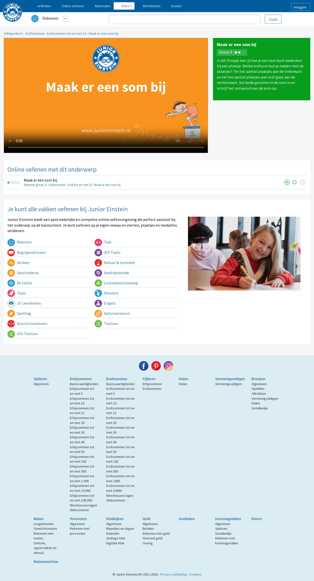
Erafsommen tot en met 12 (66, 33)
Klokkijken (115, 519)
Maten (39, 519)
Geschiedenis (23, 272)
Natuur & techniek (115, 262)
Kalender (113, 533)
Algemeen (41, 384)
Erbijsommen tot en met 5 (82, 391)
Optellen (258, 388)
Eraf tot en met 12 (80, 185)
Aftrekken (259, 393)
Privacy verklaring (173, 574)
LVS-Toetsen (22, 333)
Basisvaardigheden (84, 384)
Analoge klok (115, 538)
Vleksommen (79, 510)
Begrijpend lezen (26, 252)
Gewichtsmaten (45, 528)
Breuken (258, 379)
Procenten (78, 519)
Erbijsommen (81, 379)
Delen (183, 379)
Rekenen (50, 18)
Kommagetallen (228, 519)
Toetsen (106, 323)
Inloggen (300, 7)
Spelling (19, 313)
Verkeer (18, 262)
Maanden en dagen (120, 528)
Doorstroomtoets (27, 323)
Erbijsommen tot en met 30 (82, 430)
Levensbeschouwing (116, 282)
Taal (103, 241)
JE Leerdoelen (24, 303)
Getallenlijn (260, 408)
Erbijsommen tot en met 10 (82, 401)
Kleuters (107, 292)
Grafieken (187, 519)
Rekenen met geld (156, 533)
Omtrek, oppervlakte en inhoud (45, 548)
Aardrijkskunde (112, 272)
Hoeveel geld (152, 538)
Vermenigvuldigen (230, 379)
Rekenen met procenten (80, 531)
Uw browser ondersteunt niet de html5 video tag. (106, 95)
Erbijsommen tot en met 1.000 (82, 478)
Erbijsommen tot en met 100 (82, 459)
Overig (148, 543)
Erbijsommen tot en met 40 (82, 439)
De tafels (19, 282)
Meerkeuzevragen (83, 505)
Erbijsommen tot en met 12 (82, 410)
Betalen (148, 528)
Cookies (195, 574)
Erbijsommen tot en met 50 (82, 449)
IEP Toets (108, 252)
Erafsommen (35, 33)
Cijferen (149, 379)
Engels (105, 303)
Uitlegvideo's (13, 33)
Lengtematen (43, 524)
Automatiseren (112, 313)
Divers (257, 519)
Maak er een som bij (103, 33)
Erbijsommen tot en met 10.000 (82, 488)
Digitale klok (115, 543)
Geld (146, 519)
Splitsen (40, 379)
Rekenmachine (46, 562)
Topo (16, 292)
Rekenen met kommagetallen (226, 540)
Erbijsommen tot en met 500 (82, 469)
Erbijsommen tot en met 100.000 (82, 498)
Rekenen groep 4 (35, 185)
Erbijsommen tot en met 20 (82, 420)
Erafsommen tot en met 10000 (120, 488)
